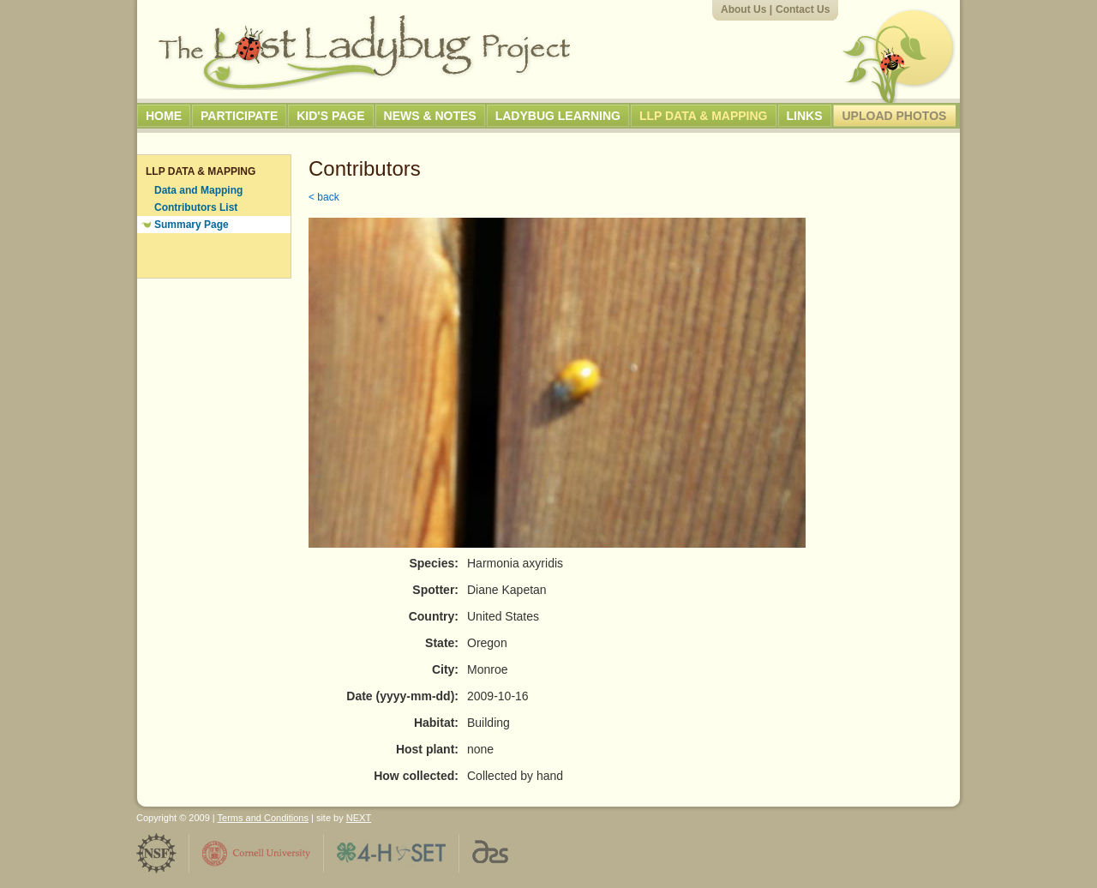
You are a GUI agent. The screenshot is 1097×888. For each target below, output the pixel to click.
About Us (743, 9)
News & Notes (430, 116)
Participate (239, 116)
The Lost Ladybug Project (364, 52)
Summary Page (191, 225)
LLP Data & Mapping (703, 116)
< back (324, 197)
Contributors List (195, 207)
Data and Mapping (198, 190)
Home (164, 116)
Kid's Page (330, 116)
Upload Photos (894, 116)
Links (805, 116)
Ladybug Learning (557, 116)
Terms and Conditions (263, 818)
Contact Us (803, 9)
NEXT (358, 818)
